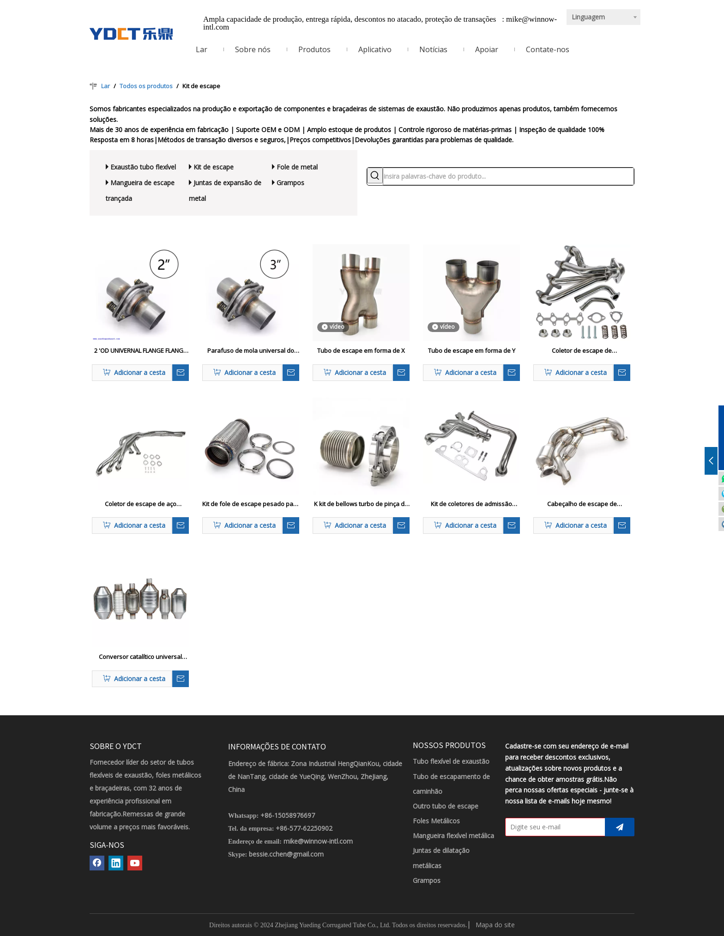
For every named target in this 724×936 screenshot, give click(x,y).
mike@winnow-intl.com (318, 841)
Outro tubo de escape (445, 806)
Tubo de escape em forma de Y (471, 350)
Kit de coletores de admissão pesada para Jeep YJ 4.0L (471, 504)
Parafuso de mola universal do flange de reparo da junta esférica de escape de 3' (251, 351)
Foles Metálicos (436, 820)
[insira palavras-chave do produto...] (508, 176)
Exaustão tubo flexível (143, 167)
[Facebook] (97, 863)
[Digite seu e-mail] (553, 827)
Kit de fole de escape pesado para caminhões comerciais (250, 504)
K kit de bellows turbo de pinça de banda (361, 504)
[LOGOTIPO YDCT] (131, 34)
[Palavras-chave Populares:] (375, 175)
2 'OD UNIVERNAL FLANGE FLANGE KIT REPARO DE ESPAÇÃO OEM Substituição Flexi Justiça (140, 351)
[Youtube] (134, 863)
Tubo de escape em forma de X (361, 350)
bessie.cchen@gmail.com (286, 854)
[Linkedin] (116, 863)
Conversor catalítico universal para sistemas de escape (140, 657)
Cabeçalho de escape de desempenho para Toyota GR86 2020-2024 (582, 504)
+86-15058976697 (287, 815)
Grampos (290, 182)
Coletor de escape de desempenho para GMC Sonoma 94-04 (582, 351)
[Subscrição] (619, 827)
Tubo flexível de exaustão (451, 761)
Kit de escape (213, 167)
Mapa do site (495, 924)
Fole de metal (297, 167)
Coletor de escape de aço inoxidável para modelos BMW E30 (140, 504)
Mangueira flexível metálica (453, 835)
